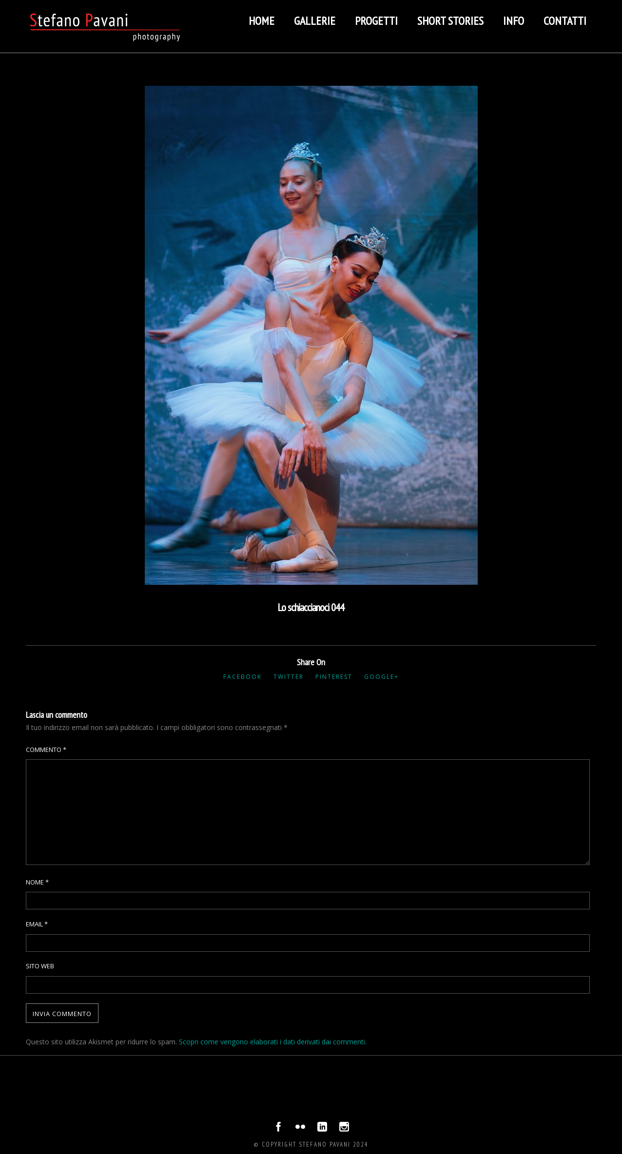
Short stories (450, 20)
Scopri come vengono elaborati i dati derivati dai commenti (272, 1041)
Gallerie (314, 20)
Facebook (242, 677)
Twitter (288, 677)
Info (513, 20)
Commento (46, 749)
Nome (37, 882)
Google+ (381, 677)
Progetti (376, 20)
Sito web (40, 966)
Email (37, 924)
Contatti (565, 20)
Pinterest (333, 677)
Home (261, 20)
